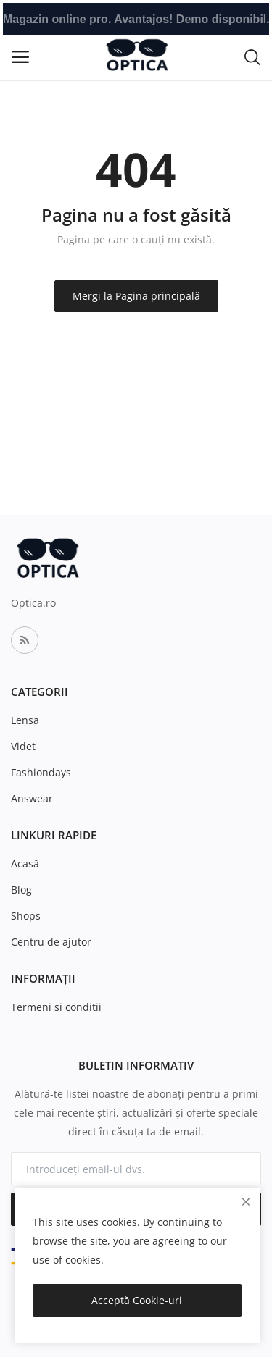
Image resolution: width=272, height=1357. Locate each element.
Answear (32, 798)
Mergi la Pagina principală (136, 296)
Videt (23, 746)
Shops (26, 916)
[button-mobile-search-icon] (252, 56)
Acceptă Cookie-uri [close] (136, 1300)
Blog (21, 889)
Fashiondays (41, 772)
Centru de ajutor (51, 942)
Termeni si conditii (56, 1007)
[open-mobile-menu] (20, 57)
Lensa (25, 720)
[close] (245, 1202)
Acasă (25, 863)
